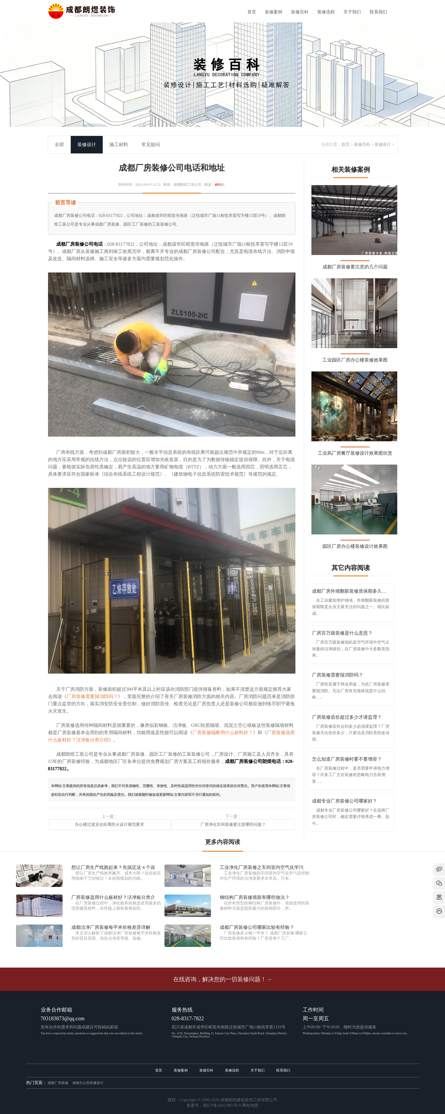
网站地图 (250, 1105)
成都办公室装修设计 (88, 1083)
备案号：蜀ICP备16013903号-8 (214, 1105)
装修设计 (383, 144)
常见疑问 (150, 144)
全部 (59, 144)
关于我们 (352, 12)
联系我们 (378, 12)
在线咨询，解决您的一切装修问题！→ (222, 979)
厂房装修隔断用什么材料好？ (222, 732)
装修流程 (326, 12)
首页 (251, 12)
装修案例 (273, 12)
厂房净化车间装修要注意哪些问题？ (233, 824)
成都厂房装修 (57, 1083)
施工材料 (118, 144)
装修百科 (300, 12)
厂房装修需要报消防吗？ (92, 696)
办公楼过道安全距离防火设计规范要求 (109, 824)
